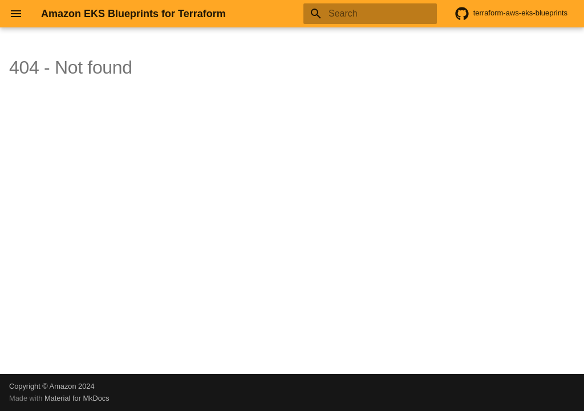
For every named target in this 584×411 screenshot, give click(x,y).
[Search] (370, 13)
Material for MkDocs (77, 398)
